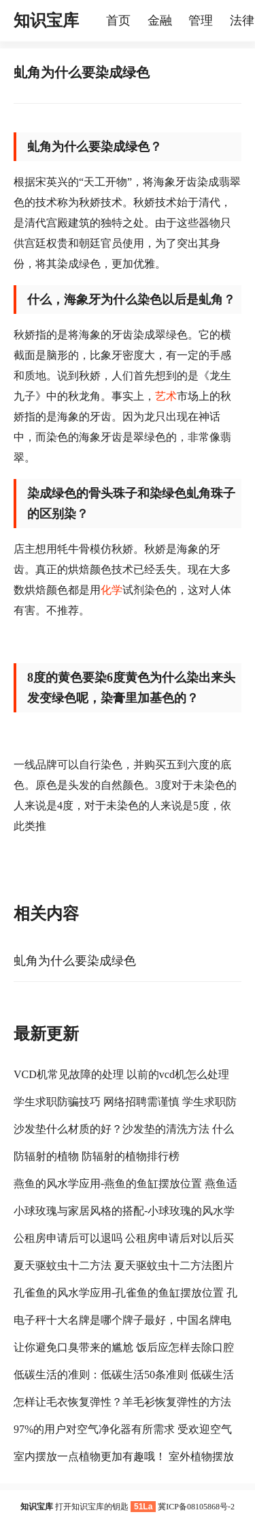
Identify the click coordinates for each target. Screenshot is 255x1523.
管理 (200, 20)
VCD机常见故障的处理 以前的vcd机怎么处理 (121, 1074)
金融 (160, 20)
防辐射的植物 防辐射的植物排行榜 (97, 1156)
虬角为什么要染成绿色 (75, 961)
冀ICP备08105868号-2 (196, 1506)
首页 (118, 20)
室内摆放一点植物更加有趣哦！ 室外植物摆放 (124, 1456)
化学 (111, 590)
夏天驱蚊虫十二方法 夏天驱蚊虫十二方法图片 (124, 1265)
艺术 (166, 396)
